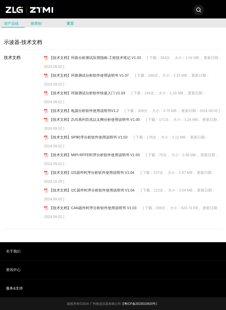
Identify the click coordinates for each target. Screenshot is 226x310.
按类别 (38, 23)
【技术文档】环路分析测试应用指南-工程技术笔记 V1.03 (95, 58)
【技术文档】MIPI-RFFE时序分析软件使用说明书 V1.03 (94, 155)
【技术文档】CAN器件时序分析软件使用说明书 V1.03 (93, 208)
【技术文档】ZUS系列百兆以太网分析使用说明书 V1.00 (94, 119)
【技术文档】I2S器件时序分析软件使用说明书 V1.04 (91, 172)
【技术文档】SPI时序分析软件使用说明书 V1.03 (88, 137)
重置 (70, 23)
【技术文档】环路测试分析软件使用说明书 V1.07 (89, 75)
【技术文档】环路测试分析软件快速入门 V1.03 (87, 93)
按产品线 (13, 23)
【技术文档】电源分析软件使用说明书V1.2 (84, 111)
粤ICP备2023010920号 (140, 304)
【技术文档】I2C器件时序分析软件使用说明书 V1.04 (91, 190)
